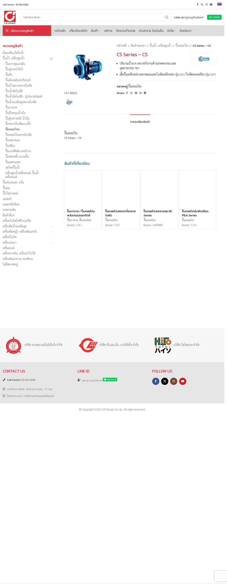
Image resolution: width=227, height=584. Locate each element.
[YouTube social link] (211, 4)
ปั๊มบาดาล (11, 107)
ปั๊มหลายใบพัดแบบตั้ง (18, 124)
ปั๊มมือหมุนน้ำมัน (15, 113)
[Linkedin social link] (140, 93)
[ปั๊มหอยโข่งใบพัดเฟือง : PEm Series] (197, 447)
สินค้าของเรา (138, 45)
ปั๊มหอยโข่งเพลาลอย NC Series (158, 472)
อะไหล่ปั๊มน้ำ (12, 167)
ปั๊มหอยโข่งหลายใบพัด (18, 135)
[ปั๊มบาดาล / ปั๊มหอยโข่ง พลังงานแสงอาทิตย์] (82, 447)
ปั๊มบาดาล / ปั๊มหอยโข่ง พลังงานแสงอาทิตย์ (81, 472)
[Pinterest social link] (136, 93)
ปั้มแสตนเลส (12, 162)
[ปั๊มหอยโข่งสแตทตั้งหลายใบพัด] (121, 447)
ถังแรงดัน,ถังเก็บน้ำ (13, 53)
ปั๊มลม (6, 188)
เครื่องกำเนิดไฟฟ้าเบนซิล (17, 220)
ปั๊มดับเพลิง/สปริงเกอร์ (18, 80)
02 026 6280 (21, 547)
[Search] (96, 17)
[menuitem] (219, 4)
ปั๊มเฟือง (10, 146)
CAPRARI (158, 484)
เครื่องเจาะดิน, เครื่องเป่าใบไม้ (19, 253)
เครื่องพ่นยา (9, 242)
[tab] (140, 379)
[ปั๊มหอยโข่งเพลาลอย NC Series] (159, 447)
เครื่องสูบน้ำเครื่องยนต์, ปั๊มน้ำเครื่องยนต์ (22, 175)
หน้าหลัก (122, 45)
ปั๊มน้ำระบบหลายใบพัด (18, 85)
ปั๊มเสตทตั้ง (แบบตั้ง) (17, 156)
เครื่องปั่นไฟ (9, 237)
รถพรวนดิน (9, 209)
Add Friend (214, 17)
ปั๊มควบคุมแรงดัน (15, 64)
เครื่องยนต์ (9, 248)
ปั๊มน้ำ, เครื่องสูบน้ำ (14, 58)
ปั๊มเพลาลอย (12, 140)
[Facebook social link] (197, 4)
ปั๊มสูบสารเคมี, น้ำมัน (17, 118)
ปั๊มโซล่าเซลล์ (10, 193)
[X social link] (202, 4)
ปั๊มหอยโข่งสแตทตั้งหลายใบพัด (120, 472)
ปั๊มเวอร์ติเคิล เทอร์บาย (18, 151)
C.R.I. (79, 484)
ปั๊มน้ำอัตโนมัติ (14, 91)
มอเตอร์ (7, 199)
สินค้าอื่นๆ (9, 215)
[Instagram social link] (206, 4)
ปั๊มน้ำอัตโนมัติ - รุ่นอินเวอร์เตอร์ (23, 96)
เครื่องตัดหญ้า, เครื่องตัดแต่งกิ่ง (20, 231)
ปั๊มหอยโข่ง (12, 129)
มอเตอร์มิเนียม (11, 204)
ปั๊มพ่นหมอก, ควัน (13, 182)
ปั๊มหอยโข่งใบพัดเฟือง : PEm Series (195, 472)
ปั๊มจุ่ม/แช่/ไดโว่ (14, 69)
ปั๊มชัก (8, 75)
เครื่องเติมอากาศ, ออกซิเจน (18, 259)
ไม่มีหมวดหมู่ (10, 264)
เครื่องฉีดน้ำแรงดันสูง (15, 226)
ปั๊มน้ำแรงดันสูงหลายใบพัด (20, 102)
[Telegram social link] (145, 93)
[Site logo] (10, 17)
